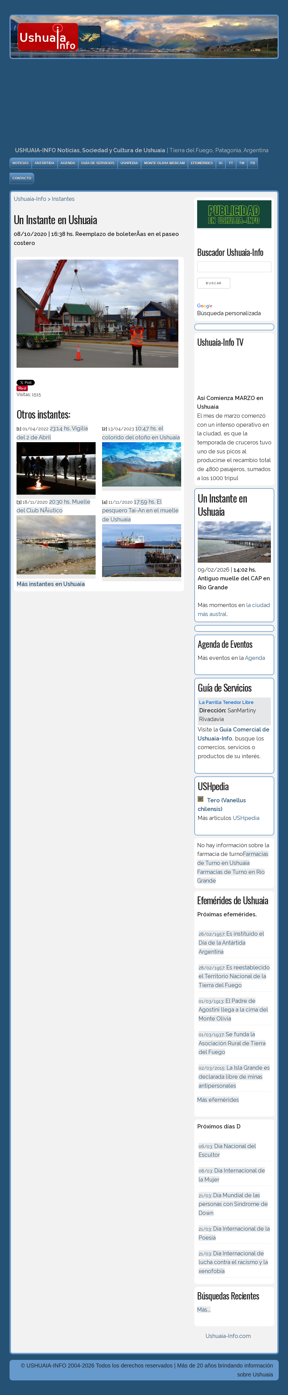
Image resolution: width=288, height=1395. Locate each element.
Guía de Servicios (97, 163)
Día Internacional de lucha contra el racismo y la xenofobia (233, 1262)
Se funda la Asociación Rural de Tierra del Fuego (232, 1043)
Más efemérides (218, 1099)
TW (242, 163)
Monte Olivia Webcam (164, 163)
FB (252, 163)
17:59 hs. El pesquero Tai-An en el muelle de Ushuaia (140, 510)
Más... (204, 1309)
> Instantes (61, 199)
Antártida (44, 163)
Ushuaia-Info (30, 199)
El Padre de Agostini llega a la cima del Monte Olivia (233, 1010)
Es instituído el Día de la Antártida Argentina (231, 942)
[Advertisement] (144, 101)
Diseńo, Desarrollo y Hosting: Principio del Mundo (73, 1390)
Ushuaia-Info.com (228, 1336)
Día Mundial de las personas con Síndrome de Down (233, 1204)
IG (221, 163)
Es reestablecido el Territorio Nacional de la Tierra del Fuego (234, 976)
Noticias (21, 163)
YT (231, 163)
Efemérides (202, 163)
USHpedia (129, 163)
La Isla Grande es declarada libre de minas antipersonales (234, 1076)
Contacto (22, 178)
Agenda (68, 163)
